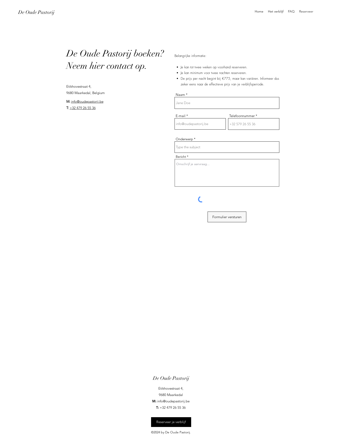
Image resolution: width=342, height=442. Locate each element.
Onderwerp (184, 139)
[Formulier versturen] (227, 217)
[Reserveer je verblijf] (171, 422)
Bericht (181, 156)
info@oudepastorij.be (87, 101)
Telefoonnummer (242, 116)
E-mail (180, 116)
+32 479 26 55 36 (83, 108)
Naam (180, 94)
